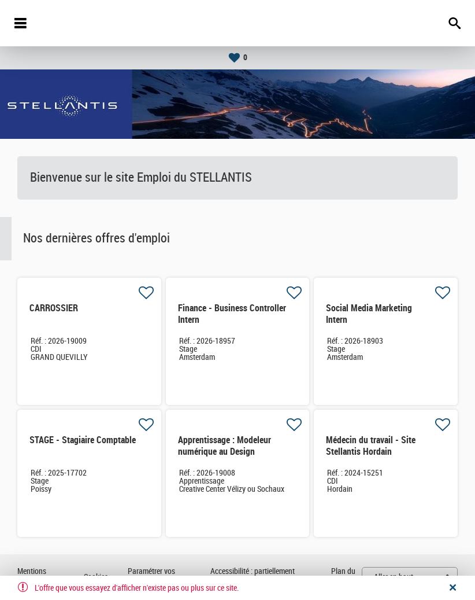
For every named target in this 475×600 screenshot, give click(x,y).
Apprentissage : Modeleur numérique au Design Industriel (224, 452)
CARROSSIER (53, 308)
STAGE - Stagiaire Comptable (82, 440)
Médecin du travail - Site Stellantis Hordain (370, 446)
